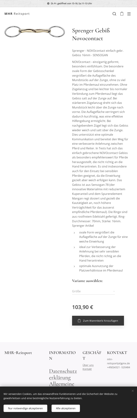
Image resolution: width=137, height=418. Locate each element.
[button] (114, 13)
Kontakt (87, 369)
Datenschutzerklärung (63, 374)
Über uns (88, 365)
